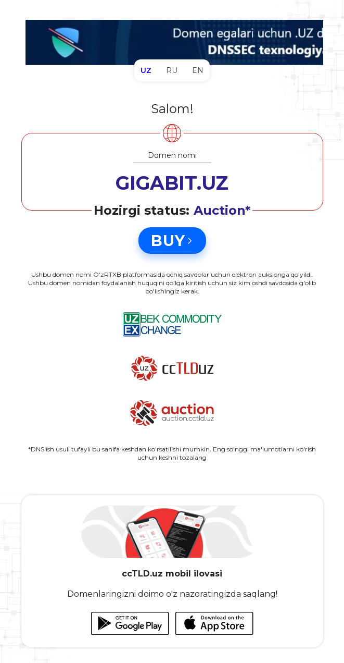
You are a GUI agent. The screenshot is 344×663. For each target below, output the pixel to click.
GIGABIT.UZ (172, 182)
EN (197, 70)
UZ (146, 70)
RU (171, 70)
